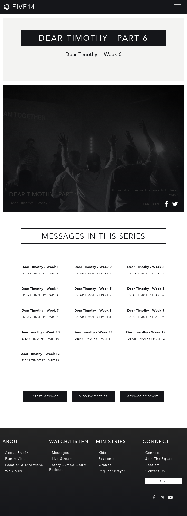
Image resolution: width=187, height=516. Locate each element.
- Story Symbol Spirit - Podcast (69, 467)
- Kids (101, 452)
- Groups (104, 465)
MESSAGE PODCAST (142, 396)
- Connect (151, 452)
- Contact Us (154, 471)
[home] (19, 7)
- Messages (59, 452)
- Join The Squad (158, 458)
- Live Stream (61, 458)
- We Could (12, 471)
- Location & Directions (22, 465)
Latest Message (45, 396)
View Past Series (93, 396)
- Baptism (151, 465)
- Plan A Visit (13, 458)
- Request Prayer (110, 471)
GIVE (164, 481)
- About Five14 (15, 452)
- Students (105, 458)
